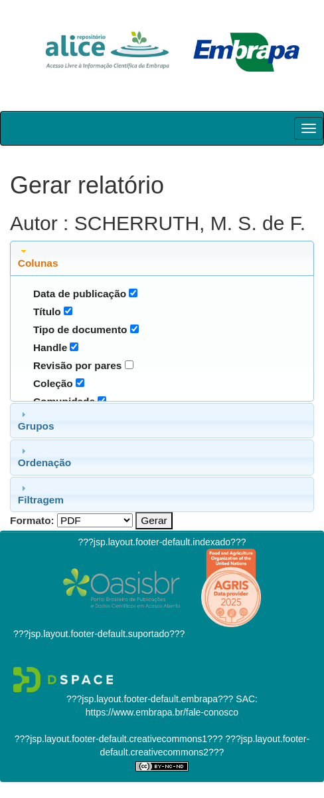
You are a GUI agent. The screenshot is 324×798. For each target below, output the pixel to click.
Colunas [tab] (38, 257)
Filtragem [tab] (41, 494)
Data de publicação (79, 293)
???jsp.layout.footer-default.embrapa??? (149, 699)
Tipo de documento (80, 329)
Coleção (53, 383)
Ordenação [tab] (44, 457)
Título (47, 311)
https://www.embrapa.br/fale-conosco (162, 712)
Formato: (32, 520)
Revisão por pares (77, 365)
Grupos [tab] (36, 420)
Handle (50, 347)
